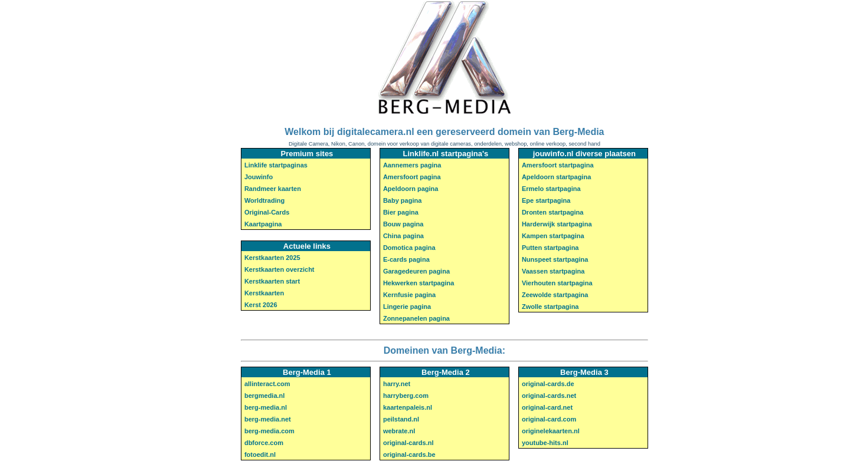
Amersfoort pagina (412, 176)
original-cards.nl (408, 442)
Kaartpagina (263, 224)
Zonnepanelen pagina (416, 318)
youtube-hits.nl (545, 442)
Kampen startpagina (553, 235)
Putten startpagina (550, 247)
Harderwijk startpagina (557, 224)
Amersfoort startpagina (558, 165)
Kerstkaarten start (272, 281)
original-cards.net (549, 395)
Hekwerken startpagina (418, 282)
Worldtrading (264, 200)
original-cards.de (548, 383)
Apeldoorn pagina (411, 188)
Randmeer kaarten (272, 188)
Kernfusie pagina (409, 294)
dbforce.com (263, 442)
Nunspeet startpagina (555, 259)
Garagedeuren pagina (416, 271)
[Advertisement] (71, 234)
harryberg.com (406, 395)
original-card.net (547, 407)
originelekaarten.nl (551, 430)
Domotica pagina (409, 247)
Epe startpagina (546, 200)
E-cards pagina (406, 259)
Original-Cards (266, 212)
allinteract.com (267, 383)
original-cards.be (409, 454)
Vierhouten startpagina (557, 282)
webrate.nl (399, 430)
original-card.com (549, 419)
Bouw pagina (403, 224)
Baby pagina (402, 200)
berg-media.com (269, 430)
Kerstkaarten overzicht (279, 269)
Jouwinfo (258, 176)
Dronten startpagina (553, 212)
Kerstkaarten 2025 (272, 257)
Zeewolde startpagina (555, 294)
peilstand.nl (401, 419)
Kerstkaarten (264, 293)
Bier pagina (401, 212)
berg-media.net (267, 419)
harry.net (396, 383)
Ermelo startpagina (551, 188)
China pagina (403, 235)
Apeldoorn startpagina (556, 176)
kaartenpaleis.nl (407, 407)
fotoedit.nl (260, 454)
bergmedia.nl (264, 395)
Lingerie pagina (407, 306)
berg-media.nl (265, 407)
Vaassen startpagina (553, 271)
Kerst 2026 (260, 304)
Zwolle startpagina (550, 306)
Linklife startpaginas (276, 165)
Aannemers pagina (412, 165)
